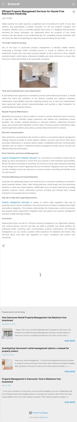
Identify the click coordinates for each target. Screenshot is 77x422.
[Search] (73, 4)
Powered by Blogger (38, 413)
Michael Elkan (44, 417)
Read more (70, 341)
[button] (73, 12)
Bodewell (14, 4)
